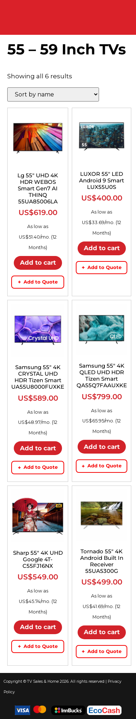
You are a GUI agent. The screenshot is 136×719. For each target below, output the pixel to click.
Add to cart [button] (38, 262)
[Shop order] (53, 94)
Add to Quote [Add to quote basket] (38, 281)
